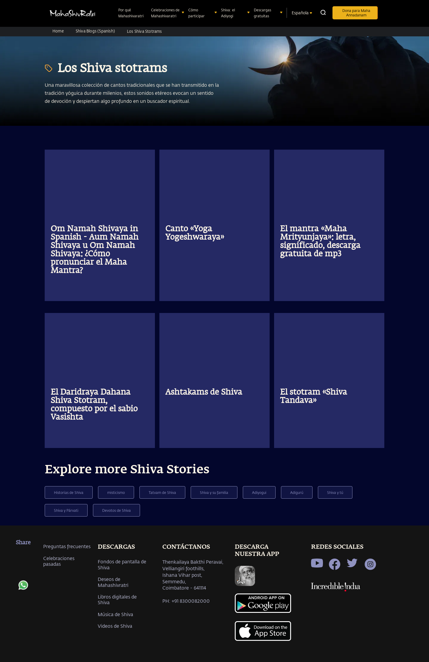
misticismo (116, 492)
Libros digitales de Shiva (117, 599)
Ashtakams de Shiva (203, 392)
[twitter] (23, 572)
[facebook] (23, 557)
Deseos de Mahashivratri (113, 582)
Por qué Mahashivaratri (131, 12)
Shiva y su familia (214, 492)
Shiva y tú (335, 492)
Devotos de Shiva (116, 510)
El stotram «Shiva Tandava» (313, 397)
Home (58, 30)
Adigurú (296, 492)
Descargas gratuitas (262, 12)
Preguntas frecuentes (67, 546)
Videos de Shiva (115, 626)
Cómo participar (197, 12)
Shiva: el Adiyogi (228, 12)
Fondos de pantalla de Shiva (122, 564)
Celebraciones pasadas (58, 561)
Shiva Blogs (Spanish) (95, 30)
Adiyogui (259, 492)
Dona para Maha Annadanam (356, 12)
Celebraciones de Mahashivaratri (165, 12)
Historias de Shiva (68, 492)
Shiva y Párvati (66, 510)
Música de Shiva (115, 614)
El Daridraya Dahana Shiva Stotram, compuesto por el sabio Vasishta (94, 405)
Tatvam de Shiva (162, 492)
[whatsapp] (23, 588)
